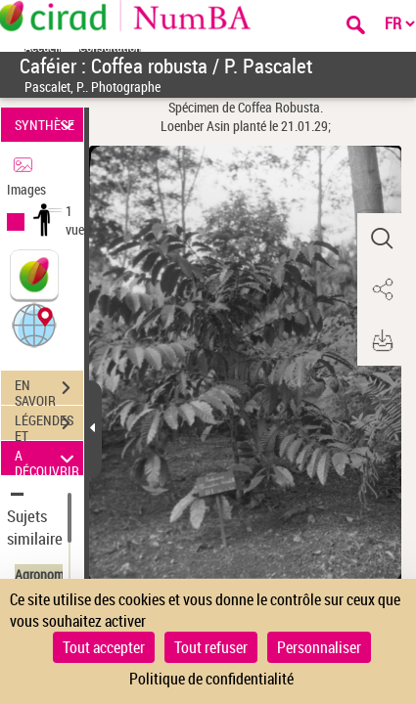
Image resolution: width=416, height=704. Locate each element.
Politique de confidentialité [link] (211, 678)
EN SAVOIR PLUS (49, 390)
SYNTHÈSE (47, 125)
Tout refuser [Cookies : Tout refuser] (211, 647)
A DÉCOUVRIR (47, 458)
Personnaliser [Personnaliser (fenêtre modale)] (319, 647)
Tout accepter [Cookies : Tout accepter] (104, 647)
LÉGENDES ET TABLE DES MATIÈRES (49, 425)
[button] (34, 324)
